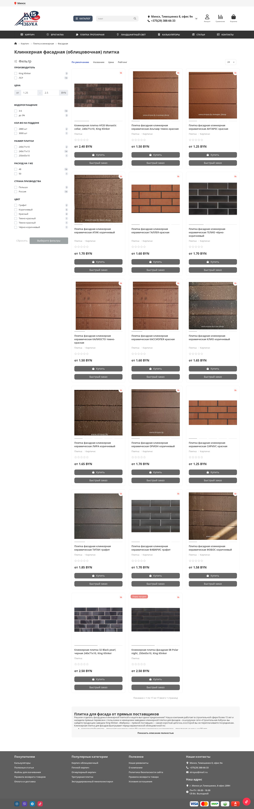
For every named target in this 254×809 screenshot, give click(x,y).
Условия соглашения (140, 781)
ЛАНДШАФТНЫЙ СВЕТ (131, 34)
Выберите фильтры (48, 240)
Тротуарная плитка (82, 776)
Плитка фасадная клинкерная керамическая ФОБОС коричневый (210, 548)
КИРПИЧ (27, 34)
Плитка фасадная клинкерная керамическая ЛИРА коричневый (94, 444)
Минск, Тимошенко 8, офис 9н (169, 16)
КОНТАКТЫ (225, 34)
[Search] (117, 19)
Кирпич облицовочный (85, 762)
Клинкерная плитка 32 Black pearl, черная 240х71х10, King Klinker (95, 651)
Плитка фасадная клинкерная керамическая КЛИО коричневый (209, 337)
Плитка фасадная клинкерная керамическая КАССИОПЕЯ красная (153, 337)
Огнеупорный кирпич (84, 772)
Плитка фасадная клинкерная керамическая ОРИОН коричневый (153, 444)
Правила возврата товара (144, 776)
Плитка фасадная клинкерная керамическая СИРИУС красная (208, 444)
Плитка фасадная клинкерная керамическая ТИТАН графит (92, 548)
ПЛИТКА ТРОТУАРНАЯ (90, 34)
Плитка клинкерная (43, 43)
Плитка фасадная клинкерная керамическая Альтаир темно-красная (155, 127)
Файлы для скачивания (27, 772)
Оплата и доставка (25, 781)
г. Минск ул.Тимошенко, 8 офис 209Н (210, 785)
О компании (135, 767)
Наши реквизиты (139, 762)
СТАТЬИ (198, 34)
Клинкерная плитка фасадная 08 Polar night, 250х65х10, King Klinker (154, 651)
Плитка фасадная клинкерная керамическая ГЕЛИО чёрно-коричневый (207, 232)
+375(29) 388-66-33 (160, 21)
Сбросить (22, 240)
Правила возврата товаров (30, 776)
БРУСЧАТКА (55, 34)
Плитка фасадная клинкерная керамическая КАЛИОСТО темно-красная (94, 339)
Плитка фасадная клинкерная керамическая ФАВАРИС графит (151, 548)
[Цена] (29, 93)
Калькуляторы (22, 762)
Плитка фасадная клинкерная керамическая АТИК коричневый (94, 230)
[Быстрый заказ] (98, 163)
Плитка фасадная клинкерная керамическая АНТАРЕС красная (208, 127)
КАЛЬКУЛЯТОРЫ (169, 34)
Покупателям (24, 757)
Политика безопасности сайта (146, 772)
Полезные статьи (24, 767)
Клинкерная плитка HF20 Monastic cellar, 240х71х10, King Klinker (95, 127)
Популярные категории (90, 757)
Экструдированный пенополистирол (92, 781)
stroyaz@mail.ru (199, 772)
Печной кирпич (80, 767)
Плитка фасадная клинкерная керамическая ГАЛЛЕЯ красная (150, 230)
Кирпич (25, 43)
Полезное (136, 757)
